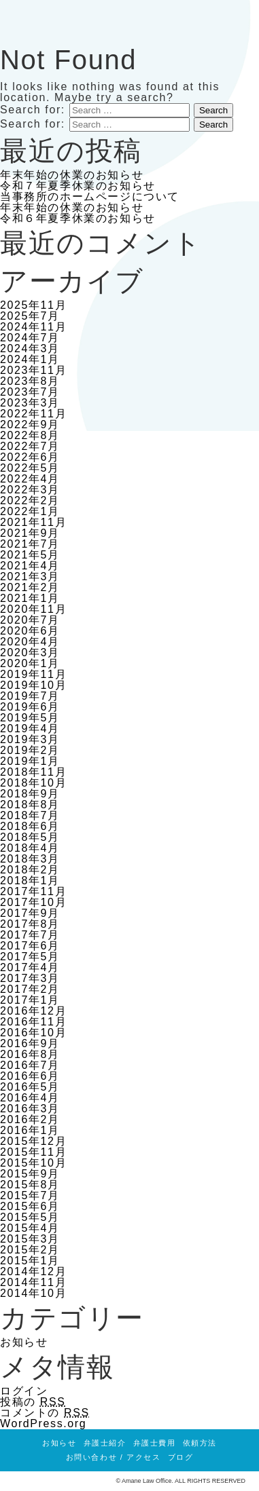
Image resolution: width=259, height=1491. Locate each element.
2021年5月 (30, 555)
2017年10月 (33, 902)
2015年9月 (30, 1173)
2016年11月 (33, 1021)
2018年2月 (30, 869)
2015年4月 (30, 1228)
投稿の (33, 1402)
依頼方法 (200, 1443)
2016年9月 (30, 1043)
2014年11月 (33, 1282)
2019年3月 (30, 739)
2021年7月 (30, 544)
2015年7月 (30, 1195)
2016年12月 (33, 1011)
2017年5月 (30, 956)
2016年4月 (30, 1097)
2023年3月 (30, 403)
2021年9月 (30, 533)
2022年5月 (30, 468)
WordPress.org (43, 1423)
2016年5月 (30, 1087)
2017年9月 (30, 913)
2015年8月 (30, 1184)
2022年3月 (30, 489)
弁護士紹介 (105, 1443)
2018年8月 (30, 804)
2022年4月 (30, 479)
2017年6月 (30, 945)
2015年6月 (30, 1206)
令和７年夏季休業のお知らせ (78, 185)
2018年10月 (33, 783)
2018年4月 (30, 848)
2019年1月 (30, 761)
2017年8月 (30, 924)
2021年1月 (30, 598)
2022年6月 (30, 457)
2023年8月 (30, 381)
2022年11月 (33, 413)
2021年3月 (30, 576)
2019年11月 (33, 674)
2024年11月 (33, 327)
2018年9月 (30, 793)
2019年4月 (30, 728)
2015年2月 (30, 1250)
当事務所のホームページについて (89, 196)
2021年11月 (33, 522)
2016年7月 (30, 1065)
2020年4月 (30, 641)
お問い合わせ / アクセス (113, 1457)
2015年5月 (30, 1217)
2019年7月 (30, 696)
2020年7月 (30, 620)
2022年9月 (30, 424)
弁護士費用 (154, 1443)
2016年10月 (33, 1032)
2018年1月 (30, 880)
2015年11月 (33, 1152)
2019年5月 (30, 717)
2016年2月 (30, 1119)
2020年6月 (30, 631)
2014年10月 (33, 1293)
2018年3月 (30, 859)
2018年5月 (30, 837)
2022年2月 (30, 500)
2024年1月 (30, 359)
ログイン (24, 1391)
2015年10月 (33, 1163)
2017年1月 (30, 1000)
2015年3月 (30, 1239)
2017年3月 (30, 978)
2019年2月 (30, 750)
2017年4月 (30, 967)
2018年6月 (30, 826)
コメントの (45, 1412)
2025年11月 (33, 305)
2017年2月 (30, 989)
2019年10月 (33, 685)
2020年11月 (33, 609)
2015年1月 (30, 1260)
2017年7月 (30, 935)
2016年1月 (30, 1130)
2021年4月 (30, 565)
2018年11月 (33, 772)
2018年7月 (30, 815)
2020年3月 (30, 652)
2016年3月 (30, 1108)
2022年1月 (30, 511)
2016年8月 (30, 1054)
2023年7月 (30, 392)
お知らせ (24, 1342)
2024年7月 (30, 337)
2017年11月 (33, 891)
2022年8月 (30, 435)
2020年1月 (30, 663)
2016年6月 (30, 1076)
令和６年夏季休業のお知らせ (78, 218)
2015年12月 (33, 1141)
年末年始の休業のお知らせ (71, 175)
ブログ (181, 1457)
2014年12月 (33, 1271)
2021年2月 (30, 587)
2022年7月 (30, 446)
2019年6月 (30, 707)
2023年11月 (33, 370)
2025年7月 (30, 316)
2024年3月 (30, 348)
